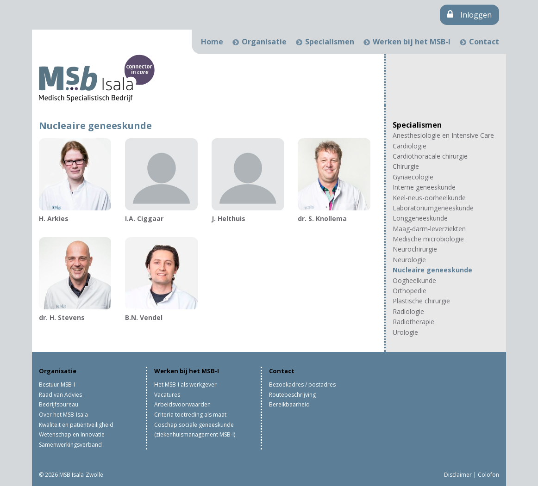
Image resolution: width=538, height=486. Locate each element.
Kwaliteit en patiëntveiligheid (76, 425)
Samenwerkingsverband (70, 445)
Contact (484, 42)
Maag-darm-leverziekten (429, 228)
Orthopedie (409, 290)
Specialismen (329, 42)
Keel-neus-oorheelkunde (429, 197)
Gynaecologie (413, 176)
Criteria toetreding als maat (190, 414)
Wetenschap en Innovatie (72, 434)
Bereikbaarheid (289, 404)
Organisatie (264, 42)
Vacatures (167, 395)
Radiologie (408, 311)
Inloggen (469, 15)
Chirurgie (406, 166)
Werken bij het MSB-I (411, 42)
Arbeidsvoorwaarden (182, 404)
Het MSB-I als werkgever (185, 384)
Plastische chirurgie (421, 300)
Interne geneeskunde (424, 187)
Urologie (405, 332)
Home (212, 42)
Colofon (488, 475)
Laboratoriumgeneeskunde (433, 207)
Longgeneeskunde (420, 218)
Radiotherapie (413, 321)
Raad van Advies (60, 395)
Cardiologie (409, 145)
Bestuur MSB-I (57, 384)
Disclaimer (458, 475)
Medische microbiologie (428, 238)
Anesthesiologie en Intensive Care (443, 135)
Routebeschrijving (292, 395)
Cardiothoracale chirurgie (430, 156)
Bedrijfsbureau (58, 404)
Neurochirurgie (415, 249)
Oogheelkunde (414, 280)
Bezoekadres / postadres (302, 384)
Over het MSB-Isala (63, 414)
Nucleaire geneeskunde (432, 269)
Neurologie (409, 259)
